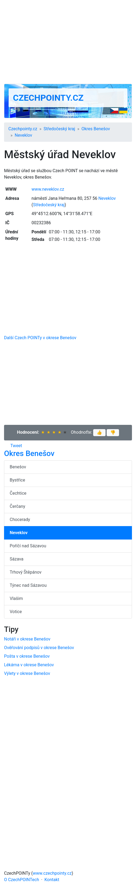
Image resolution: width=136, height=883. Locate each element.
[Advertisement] (68, 41)
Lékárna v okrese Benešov (29, 664)
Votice (16, 611)
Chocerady (20, 519)
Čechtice (18, 493)
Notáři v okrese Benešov (27, 639)
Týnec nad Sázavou (28, 585)
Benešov (18, 466)
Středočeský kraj (59, 128)
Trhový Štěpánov (25, 572)
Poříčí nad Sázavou (28, 545)
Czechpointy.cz (48, 98)
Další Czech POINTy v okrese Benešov (40, 337)
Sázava (16, 559)
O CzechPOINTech (21, 879)
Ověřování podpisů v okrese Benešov (39, 647)
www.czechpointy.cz (52, 873)
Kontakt (51, 879)
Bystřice (17, 480)
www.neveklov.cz (48, 189)
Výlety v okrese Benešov (27, 673)
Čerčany (17, 506)
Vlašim (16, 598)
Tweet (16, 445)
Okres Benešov (95, 128)
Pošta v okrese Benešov (27, 656)
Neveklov (23, 135)
